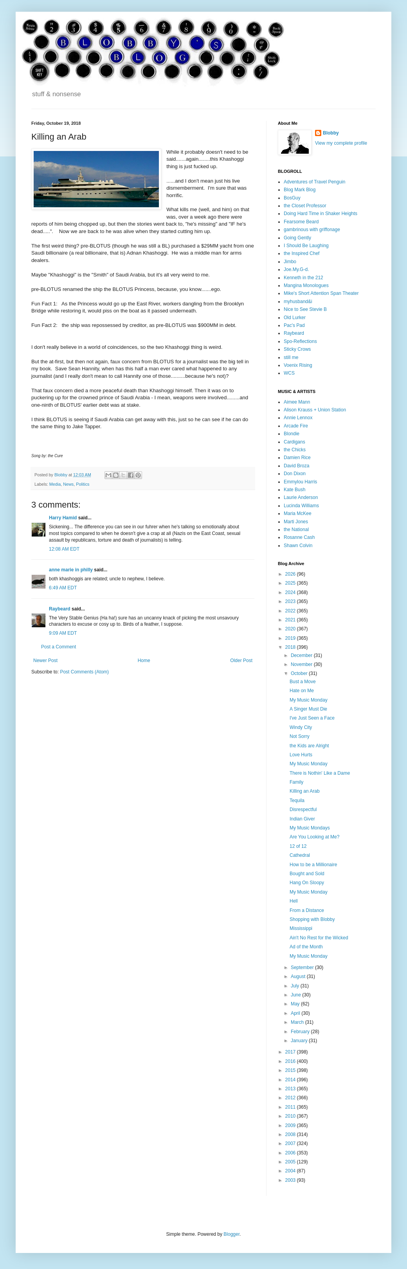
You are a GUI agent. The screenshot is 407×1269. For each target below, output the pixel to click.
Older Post (241, 660)
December (302, 655)
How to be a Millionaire (313, 864)
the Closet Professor (305, 205)
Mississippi (301, 928)
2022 (291, 611)
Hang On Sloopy (307, 882)
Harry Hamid (63, 518)
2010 (291, 1116)
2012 (291, 1097)
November (302, 664)
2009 (291, 1125)
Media (55, 484)
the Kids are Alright (309, 745)
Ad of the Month (306, 947)
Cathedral (300, 855)
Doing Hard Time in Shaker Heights (320, 213)
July (296, 986)
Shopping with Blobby (312, 919)
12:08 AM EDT (64, 549)
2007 (291, 1143)
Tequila (297, 800)
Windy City (301, 727)
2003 (291, 1180)
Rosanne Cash (299, 537)
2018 (291, 647)
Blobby (331, 133)
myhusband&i (298, 301)
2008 (291, 1134)
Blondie (291, 433)
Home (144, 660)
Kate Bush (294, 489)
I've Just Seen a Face (312, 718)
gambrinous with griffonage (312, 229)
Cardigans (294, 442)
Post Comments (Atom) (84, 672)
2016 (291, 1061)
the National (296, 529)
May (296, 1004)
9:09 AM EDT (63, 633)
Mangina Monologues (306, 285)
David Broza (296, 465)
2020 (291, 629)
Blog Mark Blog (299, 189)
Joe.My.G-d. (296, 269)
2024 (291, 592)
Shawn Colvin (298, 545)
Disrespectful (303, 809)
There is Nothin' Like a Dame (320, 773)
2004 (291, 1171)
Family (296, 782)
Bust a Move (303, 681)
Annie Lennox (298, 417)
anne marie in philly (71, 570)
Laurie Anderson (301, 497)
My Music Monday (309, 700)
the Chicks (295, 449)
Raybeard (59, 609)
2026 (291, 574)
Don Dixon (295, 473)
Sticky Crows (297, 349)
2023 (291, 601)
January (300, 1040)
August (299, 976)
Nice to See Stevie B (305, 309)
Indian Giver (302, 819)
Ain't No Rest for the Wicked (319, 938)
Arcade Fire (296, 426)
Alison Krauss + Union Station (315, 410)
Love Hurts (301, 754)
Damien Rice (297, 457)
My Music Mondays (310, 828)
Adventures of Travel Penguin (314, 182)
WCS (289, 373)
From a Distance (307, 910)
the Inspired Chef (301, 253)
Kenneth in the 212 (303, 277)
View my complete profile (341, 143)
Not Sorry (300, 736)
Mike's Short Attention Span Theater (321, 293)
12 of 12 (298, 846)
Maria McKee (298, 513)
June (296, 995)
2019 (291, 638)
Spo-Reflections (300, 341)
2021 (291, 620)
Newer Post (45, 660)
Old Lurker (295, 317)
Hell (294, 901)
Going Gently (297, 238)
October (300, 673)
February (301, 1031)
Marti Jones (296, 521)
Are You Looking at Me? (314, 837)
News (68, 484)
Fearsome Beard (301, 221)
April (296, 1013)
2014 (291, 1079)
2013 (291, 1088)
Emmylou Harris (300, 482)
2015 (291, 1070)
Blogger (231, 1234)
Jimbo (290, 261)
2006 (291, 1153)
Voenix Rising (298, 365)
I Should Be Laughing (306, 245)
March (298, 1022)
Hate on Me (302, 690)
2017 (291, 1052)
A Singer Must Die (308, 709)
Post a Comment (58, 647)
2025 (291, 583)
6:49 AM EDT (63, 588)
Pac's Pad (294, 325)
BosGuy (292, 198)
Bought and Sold (307, 873)
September (303, 967)
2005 (291, 1162)
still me (291, 357)
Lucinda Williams (301, 505)
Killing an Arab (305, 791)
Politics (82, 484)
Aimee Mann (297, 402)
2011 (291, 1107)
